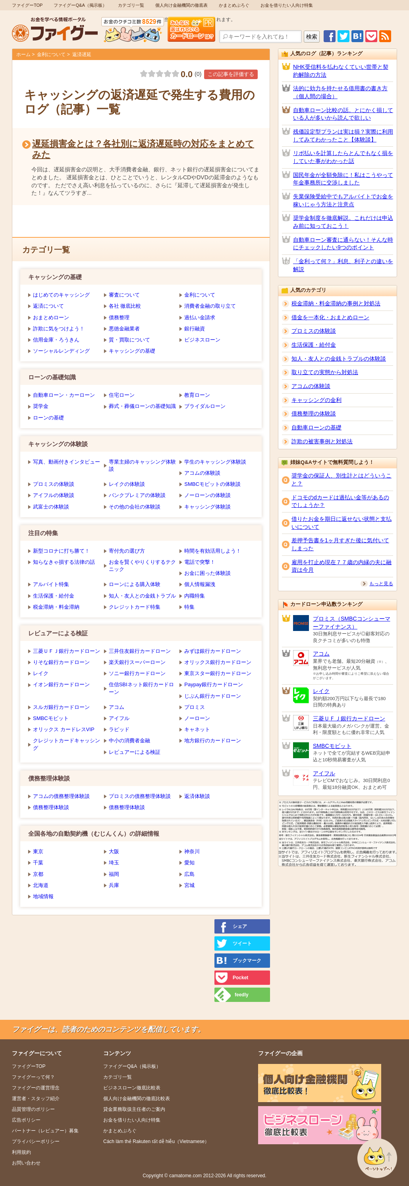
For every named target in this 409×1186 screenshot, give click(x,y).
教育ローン (197, 395)
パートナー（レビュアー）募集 (45, 1131)
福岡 (114, 874)
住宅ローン (122, 395)
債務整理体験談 (51, 807)
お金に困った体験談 (207, 573)
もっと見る (381, 583)
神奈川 (192, 851)
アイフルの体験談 (53, 495)
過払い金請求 (199, 317)
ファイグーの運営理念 (36, 1088)
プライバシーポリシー (36, 1141)
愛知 (189, 863)
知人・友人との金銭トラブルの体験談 (338, 358)
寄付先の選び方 (127, 551)
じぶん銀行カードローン (212, 696)
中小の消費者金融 (129, 740)
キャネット (197, 729)
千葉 (38, 863)
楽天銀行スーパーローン (137, 662)
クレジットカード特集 (134, 607)
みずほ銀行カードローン (212, 651)
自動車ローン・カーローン (64, 395)
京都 (38, 874)
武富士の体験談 (51, 507)
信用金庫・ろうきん (56, 340)
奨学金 (40, 406)
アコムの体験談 (202, 473)
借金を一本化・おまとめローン (330, 317)
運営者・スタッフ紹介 (36, 1098)
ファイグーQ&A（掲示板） (80, 5)
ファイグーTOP (27, 5)
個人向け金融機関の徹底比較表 (136, 1098)
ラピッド (119, 729)
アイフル (119, 718)
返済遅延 (81, 54)
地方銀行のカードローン (212, 740)
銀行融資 (194, 329)
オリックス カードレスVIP (64, 729)
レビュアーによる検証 (134, 752)
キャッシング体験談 (207, 507)
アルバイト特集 (51, 584)
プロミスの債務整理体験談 (140, 796)
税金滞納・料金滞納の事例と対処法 (335, 303)
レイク (40, 673)
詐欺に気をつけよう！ (59, 329)
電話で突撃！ (199, 562)
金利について (51, 54)
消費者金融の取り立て (210, 306)
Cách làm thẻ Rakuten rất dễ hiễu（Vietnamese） (156, 1141)
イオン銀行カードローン (61, 684)
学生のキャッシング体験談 (215, 462)
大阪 (114, 851)
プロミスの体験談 (53, 484)
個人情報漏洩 (199, 584)
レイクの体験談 (127, 484)
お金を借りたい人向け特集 (286, 5)
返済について (48, 306)
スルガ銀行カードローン (61, 707)
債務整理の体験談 (313, 413)
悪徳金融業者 (124, 329)
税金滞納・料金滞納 (56, 607)
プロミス (194, 707)
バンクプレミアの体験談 (137, 495)
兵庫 (114, 885)
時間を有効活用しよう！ (212, 551)
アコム (116, 707)
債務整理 (119, 317)
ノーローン (197, 718)
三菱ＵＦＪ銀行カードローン (66, 651)
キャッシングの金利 (316, 400)
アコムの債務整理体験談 (61, 796)
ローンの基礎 (48, 418)
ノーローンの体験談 (207, 495)
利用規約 (21, 1152)
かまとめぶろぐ (234, 5)
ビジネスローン (202, 340)
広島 (189, 874)
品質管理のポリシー (33, 1109)
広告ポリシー (26, 1120)
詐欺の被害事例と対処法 (322, 441)
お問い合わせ (26, 1163)
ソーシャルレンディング (61, 351)
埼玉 (114, 863)
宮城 (189, 885)
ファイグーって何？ (33, 1077)
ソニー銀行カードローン (137, 673)
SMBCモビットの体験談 (212, 484)
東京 (38, 851)
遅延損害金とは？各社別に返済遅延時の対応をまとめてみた (143, 149)
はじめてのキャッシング (61, 295)
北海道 (40, 885)
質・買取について (129, 340)
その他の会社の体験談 (134, 507)
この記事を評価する (231, 74)
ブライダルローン (205, 406)
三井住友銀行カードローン (140, 651)
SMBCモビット (51, 718)
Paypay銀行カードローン (213, 684)
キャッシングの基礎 (132, 351)
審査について (124, 295)
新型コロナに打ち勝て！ (61, 551)
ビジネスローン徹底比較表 (131, 1088)
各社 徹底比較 (125, 306)
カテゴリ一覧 (131, 5)
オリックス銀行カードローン (217, 662)
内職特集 (194, 596)
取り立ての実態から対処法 (324, 372)
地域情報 (43, 896)
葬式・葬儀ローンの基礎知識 (142, 406)
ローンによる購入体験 (134, 584)
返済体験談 (197, 796)
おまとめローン (51, 317)
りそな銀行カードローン (61, 662)
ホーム (23, 54)
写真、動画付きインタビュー (66, 462)
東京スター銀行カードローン (217, 673)
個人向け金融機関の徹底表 (181, 5)
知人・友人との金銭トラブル (142, 596)
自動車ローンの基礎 (316, 427)
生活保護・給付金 (53, 596)
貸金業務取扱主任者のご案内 (134, 1109)
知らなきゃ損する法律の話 (64, 562)
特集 (189, 607)
